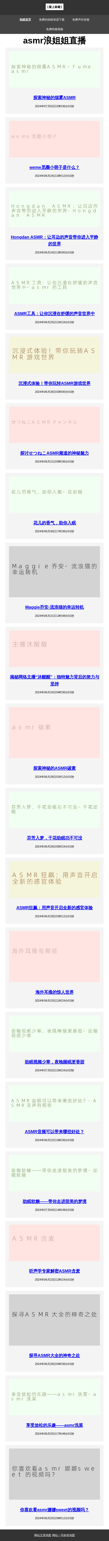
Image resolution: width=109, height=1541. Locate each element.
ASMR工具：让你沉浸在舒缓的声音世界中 (54, 313)
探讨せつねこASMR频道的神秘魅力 (54, 453)
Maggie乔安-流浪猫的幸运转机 (54, 607)
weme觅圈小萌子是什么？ (54, 167)
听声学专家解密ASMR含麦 (54, 1271)
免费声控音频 (80, 19)
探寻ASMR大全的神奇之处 (54, 1355)
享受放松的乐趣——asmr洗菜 (54, 1425)
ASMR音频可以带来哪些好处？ (54, 1131)
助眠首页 (25, 19)
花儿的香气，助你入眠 (54, 522)
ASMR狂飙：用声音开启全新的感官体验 (54, 907)
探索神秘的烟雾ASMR (54, 97)
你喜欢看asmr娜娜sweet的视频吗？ (54, 1509)
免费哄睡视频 (54, 29)
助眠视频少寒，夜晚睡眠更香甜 (54, 1061)
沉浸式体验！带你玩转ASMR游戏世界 (54, 383)
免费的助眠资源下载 (52, 19)
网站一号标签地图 (63, 1535)
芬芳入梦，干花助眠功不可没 (54, 837)
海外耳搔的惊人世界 (54, 992)
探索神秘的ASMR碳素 (54, 768)
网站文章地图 (42, 1535)
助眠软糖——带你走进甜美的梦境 (54, 1201)
